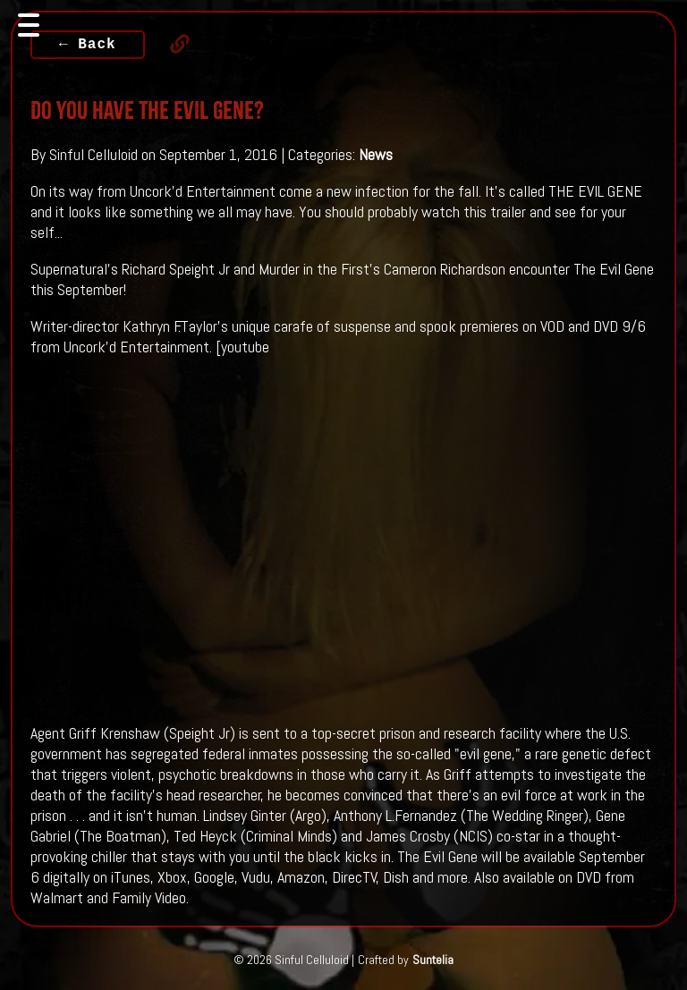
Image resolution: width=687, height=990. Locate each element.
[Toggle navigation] (29, 25)
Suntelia (433, 960)
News (376, 154)
